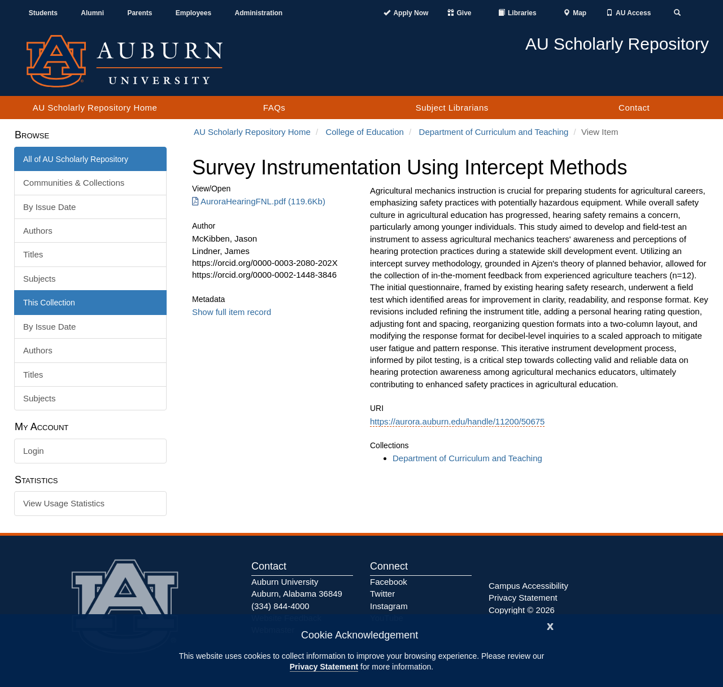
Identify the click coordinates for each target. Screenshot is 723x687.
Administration (258, 13)
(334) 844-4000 (280, 606)
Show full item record (231, 312)
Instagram (389, 606)
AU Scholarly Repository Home (95, 107)
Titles (33, 254)
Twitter (382, 593)
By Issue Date (49, 207)
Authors (38, 230)
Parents (139, 13)
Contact (634, 107)
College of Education (364, 132)
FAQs (274, 107)
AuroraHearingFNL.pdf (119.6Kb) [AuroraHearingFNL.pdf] (258, 201)
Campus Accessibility (528, 585)
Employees (193, 13)
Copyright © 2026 (522, 610)
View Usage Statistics (63, 503)
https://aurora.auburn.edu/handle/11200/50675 (457, 421)
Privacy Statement (324, 666)
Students (43, 13)
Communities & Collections (73, 182)
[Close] (550, 625)
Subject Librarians (452, 107)
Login (33, 451)
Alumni (92, 13)
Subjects (39, 278)
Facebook (388, 582)
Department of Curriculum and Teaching (494, 132)
